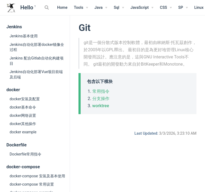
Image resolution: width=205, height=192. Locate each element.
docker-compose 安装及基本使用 (37, 176)
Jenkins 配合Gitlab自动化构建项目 (37, 61)
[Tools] (81, 8)
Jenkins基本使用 (24, 36)
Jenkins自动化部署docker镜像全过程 (37, 47)
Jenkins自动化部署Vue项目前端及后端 (36, 74)
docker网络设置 (23, 115)
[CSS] (166, 8)
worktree (100, 105)
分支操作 (100, 98)
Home (62, 7)
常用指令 (100, 91)
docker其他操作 (23, 124)
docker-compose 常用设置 (32, 184)
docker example (23, 132)
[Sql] (119, 8)
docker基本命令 (23, 107)
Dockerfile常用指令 (25, 154)
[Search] (47, 7)
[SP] (183, 8)
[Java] (100, 8)
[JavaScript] (142, 8)
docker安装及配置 (25, 99)
